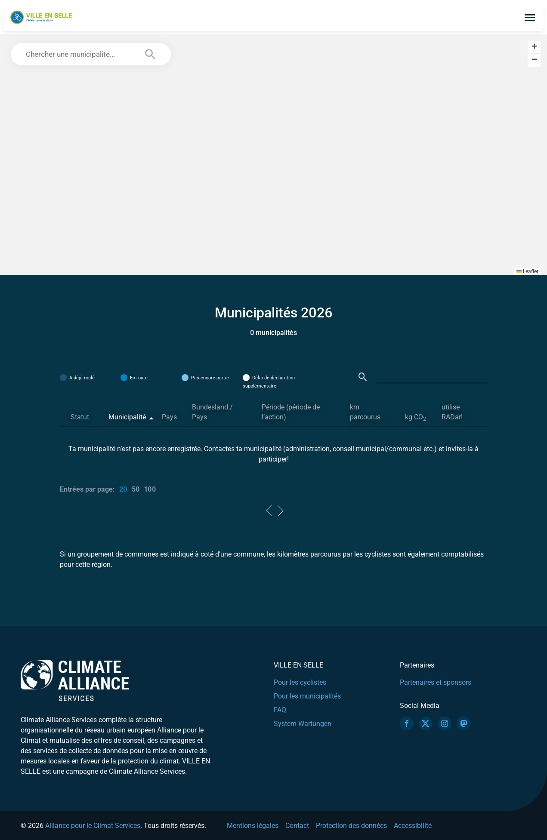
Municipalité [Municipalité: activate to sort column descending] (127, 417)
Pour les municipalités (307, 696)
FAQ (280, 710)
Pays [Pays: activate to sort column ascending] (169, 417)
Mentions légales (252, 826)
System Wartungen (302, 724)
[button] (534, 47)
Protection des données (351, 826)
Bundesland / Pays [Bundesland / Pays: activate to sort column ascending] (212, 412)
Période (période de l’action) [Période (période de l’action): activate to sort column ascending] (291, 412)
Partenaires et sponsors (435, 682)
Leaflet (527, 271)
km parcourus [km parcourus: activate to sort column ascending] (365, 412)
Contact (297, 826)
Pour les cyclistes (300, 682)
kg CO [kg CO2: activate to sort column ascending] (415, 417)
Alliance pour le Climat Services (92, 826)
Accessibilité (413, 826)
